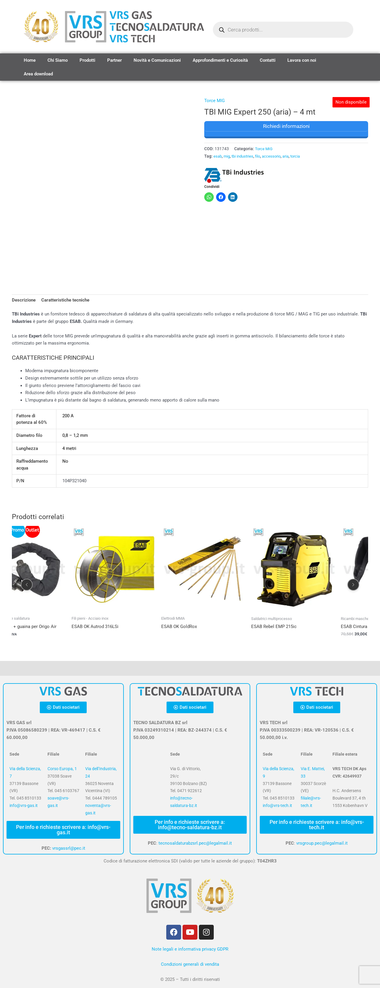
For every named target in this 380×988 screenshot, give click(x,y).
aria (290, 156)
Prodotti (87, 60)
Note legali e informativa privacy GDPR (190, 949)
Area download (38, 74)
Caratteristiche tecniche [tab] (65, 300)
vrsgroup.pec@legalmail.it (322, 843)
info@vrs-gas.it (24, 805)
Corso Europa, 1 (62, 769)
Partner (114, 60)
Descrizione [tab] (24, 300)
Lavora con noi (301, 60)
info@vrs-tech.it (277, 805)
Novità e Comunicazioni (157, 60)
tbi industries (244, 156)
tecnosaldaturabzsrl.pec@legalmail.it (195, 843)
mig (227, 156)
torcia (301, 156)
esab (217, 156)
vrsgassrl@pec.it (68, 848)
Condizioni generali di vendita (190, 964)
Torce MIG (214, 100)
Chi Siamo (58, 60)
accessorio (276, 156)
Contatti (268, 60)
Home (30, 60)
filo (261, 156)
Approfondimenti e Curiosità (220, 60)
